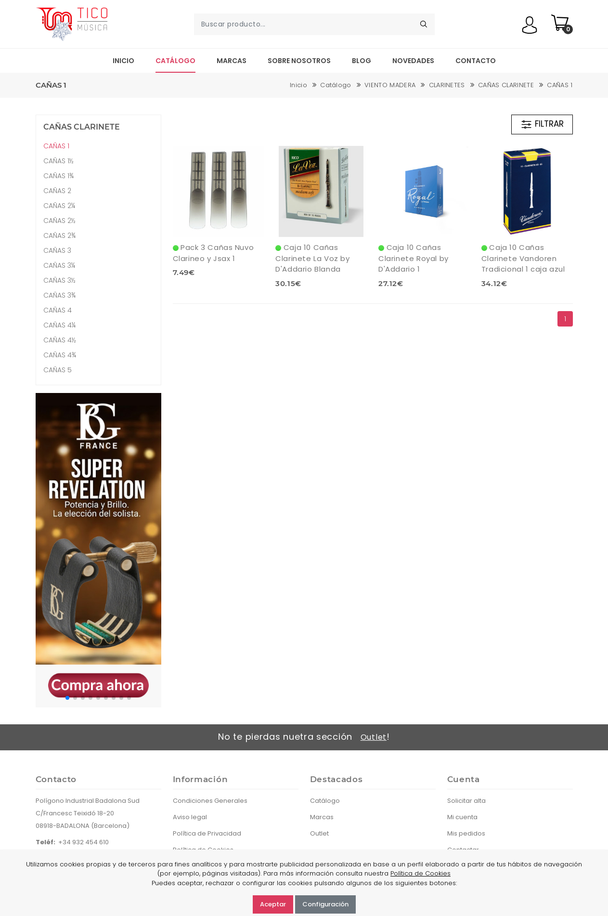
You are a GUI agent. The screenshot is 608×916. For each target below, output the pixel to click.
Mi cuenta (462, 817)
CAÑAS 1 (559, 85)
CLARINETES (447, 85)
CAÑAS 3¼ (59, 265)
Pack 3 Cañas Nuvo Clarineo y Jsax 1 (213, 252)
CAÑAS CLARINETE (506, 85)
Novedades (413, 60)
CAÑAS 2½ (59, 220)
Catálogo (175, 60)
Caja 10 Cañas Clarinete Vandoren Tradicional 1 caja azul (523, 258)
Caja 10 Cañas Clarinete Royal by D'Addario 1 (413, 258)
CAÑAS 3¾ (59, 295)
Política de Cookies (420, 873)
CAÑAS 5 (57, 370)
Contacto (475, 60)
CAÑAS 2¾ (59, 235)
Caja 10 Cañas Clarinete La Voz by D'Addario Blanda (312, 258)
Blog (361, 60)
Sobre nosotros (299, 60)
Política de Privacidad (207, 833)
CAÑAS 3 (57, 250)
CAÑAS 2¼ (59, 205)
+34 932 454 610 (83, 842)
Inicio (123, 60)
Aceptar (273, 904)
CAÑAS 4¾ (59, 355)
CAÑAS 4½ (59, 340)
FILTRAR (542, 124)
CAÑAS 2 (57, 191)
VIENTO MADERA (389, 85)
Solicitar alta (466, 800)
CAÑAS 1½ (58, 161)
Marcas (231, 60)
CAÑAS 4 (57, 310)
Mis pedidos (466, 833)
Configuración (325, 904)
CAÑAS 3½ (59, 280)
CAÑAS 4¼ (59, 325)
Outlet (374, 737)
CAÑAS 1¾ (58, 176)
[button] (67, 698)
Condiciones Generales (210, 800)
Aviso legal (190, 817)
